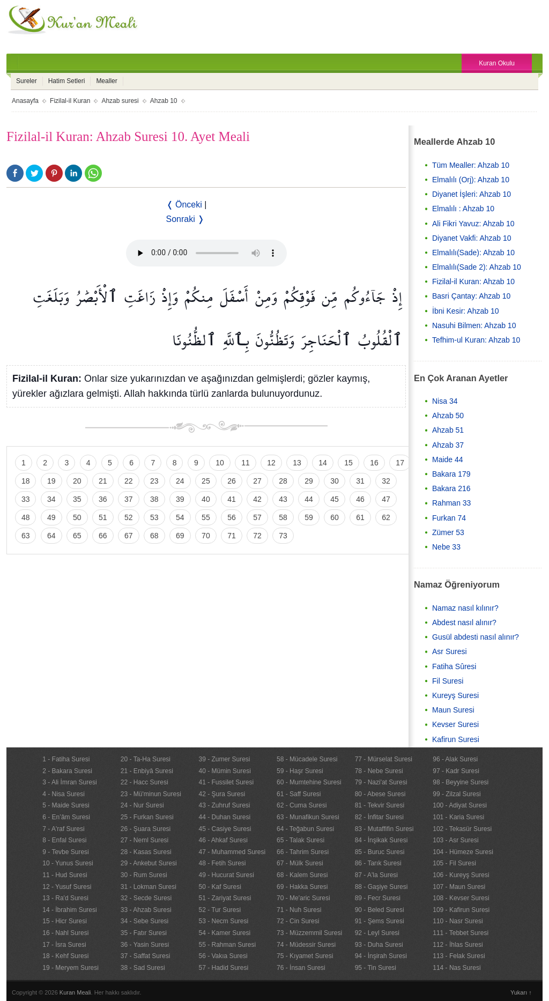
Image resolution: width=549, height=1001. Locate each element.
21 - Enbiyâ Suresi (147, 771)
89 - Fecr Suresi (377, 898)
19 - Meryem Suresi (70, 968)
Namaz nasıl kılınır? (465, 608)
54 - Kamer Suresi (224, 933)
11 (245, 462)
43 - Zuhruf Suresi (224, 805)
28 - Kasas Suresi (146, 852)
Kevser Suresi (455, 724)
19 (51, 481)
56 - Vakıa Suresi (222, 956)
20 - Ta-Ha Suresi (145, 759)
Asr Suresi (449, 651)
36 (103, 499)
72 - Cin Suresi (298, 921)
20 (77, 481)
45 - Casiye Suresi (224, 829)
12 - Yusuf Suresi (66, 887)
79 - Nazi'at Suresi (381, 782)
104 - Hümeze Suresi (463, 852)
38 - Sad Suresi (143, 968)
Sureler (26, 81)
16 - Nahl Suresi (65, 933)
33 (25, 499)
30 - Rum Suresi (144, 875)
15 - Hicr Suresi (64, 921)
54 (180, 517)
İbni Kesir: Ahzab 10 (465, 311)
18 (25, 481)
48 (25, 517)
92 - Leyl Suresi (377, 933)
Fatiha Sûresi (454, 666)
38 (154, 499)
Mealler (106, 81)
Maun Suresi (453, 710)
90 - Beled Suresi (379, 910)
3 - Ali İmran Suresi (69, 782)
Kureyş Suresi (455, 695)
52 (128, 517)
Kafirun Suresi (455, 739)
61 (360, 517)
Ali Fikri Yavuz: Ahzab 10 (473, 223)
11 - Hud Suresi (64, 875)
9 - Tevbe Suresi (65, 852)
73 (283, 535)
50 (77, 517)
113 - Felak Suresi (459, 956)
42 (257, 499)
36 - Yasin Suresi (145, 944)
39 (180, 499)
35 (77, 499)
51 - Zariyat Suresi (224, 898)
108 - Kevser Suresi (461, 898)
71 (231, 535)
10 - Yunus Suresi (67, 863)
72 (257, 535)
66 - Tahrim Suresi (303, 852)
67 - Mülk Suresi (300, 863)
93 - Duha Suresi (379, 944)
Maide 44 (447, 459)
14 (322, 462)
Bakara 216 (451, 488)
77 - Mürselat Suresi (383, 759)
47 (386, 499)
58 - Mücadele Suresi (307, 759)
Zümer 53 (448, 532)
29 (309, 481)
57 (257, 517)
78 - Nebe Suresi (379, 771)
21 (103, 481)
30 (334, 481)
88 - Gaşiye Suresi (381, 887)
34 (51, 499)
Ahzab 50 (448, 415)
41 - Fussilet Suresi (226, 782)
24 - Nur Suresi (142, 805)
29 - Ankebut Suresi (149, 863)
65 (77, 535)
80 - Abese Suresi (380, 794)
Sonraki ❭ (185, 219)
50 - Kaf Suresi (219, 887)
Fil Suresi (447, 681)
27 (257, 481)
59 (309, 517)
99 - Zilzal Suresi (456, 794)
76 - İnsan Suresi (301, 968)
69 (180, 535)
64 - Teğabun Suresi (305, 829)
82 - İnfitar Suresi (379, 817)
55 (206, 517)
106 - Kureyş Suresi (461, 875)
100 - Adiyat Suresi (460, 805)
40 (206, 499)
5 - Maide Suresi (65, 805)
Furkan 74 (449, 518)
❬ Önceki (184, 204)
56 (231, 517)
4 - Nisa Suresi (63, 794)
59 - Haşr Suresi (300, 771)
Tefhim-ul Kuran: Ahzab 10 (476, 340)
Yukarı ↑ (521, 992)
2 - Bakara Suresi (67, 771)
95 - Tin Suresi (375, 968)
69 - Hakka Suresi (302, 887)
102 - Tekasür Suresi (462, 829)
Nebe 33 (446, 547)
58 (283, 517)
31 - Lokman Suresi (148, 887)
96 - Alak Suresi (455, 759)
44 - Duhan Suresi (224, 817)
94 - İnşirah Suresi (381, 956)
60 (334, 517)
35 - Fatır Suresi (144, 933)
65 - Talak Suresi (300, 840)
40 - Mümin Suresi (224, 771)
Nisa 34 (444, 401)
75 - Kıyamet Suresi (305, 956)
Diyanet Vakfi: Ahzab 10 (471, 238)
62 (386, 517)
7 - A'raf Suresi (63, 829)
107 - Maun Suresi (459, 887)
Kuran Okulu (497, 63)
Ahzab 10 (163, 101)
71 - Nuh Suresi (299, 910)
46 (360, 499)
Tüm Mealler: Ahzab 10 (470, 165)
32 (386, 481)
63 (25, 535)
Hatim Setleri (66, 81)
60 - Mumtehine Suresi (309, 782)
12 (271, 462)
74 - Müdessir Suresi (306, 944)
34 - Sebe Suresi (144, 921)
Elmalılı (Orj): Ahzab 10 (470, 179)
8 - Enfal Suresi (64, 840)
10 (220, 462)
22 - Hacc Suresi (144, 782)
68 (154, 535)
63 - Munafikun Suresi (308, 817)
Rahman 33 (451, 503)
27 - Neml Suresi (144, 840)
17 (400, 462)
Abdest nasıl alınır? (464, 622)
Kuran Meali (75, 992)
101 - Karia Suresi (458, 817)
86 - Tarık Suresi (378, 863)
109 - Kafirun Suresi (461, 910)
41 (231, 499)
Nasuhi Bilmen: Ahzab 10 (474, 325)
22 (128, 481)
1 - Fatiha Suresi (66, 759)
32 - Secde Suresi (146, 898)
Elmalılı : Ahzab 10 (463, 208)
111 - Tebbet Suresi (460, 933)
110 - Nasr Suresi (458, 921)
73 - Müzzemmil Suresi (309, 933)
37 (128, 499)
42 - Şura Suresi (221, 794)
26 (231, 481)
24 (180, 481)
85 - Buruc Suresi (380, 852)
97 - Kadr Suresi (456, 771)
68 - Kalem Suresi (302, 875)
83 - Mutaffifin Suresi (384, 829)
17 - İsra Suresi (64, 944)
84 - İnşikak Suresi (381, 840)
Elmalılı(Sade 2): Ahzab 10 (476, 267)
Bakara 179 (451, 474)
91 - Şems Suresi (379, 921)
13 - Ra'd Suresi (65, 898)
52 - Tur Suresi (219, 910)
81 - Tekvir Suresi (379, 805)
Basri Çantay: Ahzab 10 (471, 296)
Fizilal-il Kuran (70, 101)
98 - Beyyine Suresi (460, 782)
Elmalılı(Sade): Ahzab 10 (473, 252)
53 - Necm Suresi (223, 921)
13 (297, 462)
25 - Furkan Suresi (147, 817)
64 (51, 535)
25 (206, 481)
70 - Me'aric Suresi (303, 898)
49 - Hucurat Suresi (226, 875)
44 (309, 499)
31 (360, 481)
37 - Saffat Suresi (145, 956)
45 (334, 499)
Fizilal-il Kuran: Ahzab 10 (473, 281)
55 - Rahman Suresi (227, 944)
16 (374, 462)
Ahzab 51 (448, 430)
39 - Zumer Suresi (224, 759)
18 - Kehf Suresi (65, 956)
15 (348, 462)
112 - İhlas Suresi (458, 944)
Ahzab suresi (119, 101)
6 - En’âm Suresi (66, 817)
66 (103, 535)
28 (283, 481)
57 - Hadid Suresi (223, 968)
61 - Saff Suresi (299, 794)
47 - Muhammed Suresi (231, 852)
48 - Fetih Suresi (222, 863)
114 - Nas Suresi (456, 968)
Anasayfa (25, 101)
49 (51, 517)
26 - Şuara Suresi (145, 829)
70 (206, 535)
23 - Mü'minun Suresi (151, 794)
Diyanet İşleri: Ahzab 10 (471, 194)
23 (154, 481)
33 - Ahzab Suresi (146, 910)
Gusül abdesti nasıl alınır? (475, 637)
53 (154, 517)
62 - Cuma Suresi (302, 805)
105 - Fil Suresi (454, 863)
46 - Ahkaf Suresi (222, 840)
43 (283, 499)
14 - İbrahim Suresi (69, 910)
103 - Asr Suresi (455, 840)
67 (128, 535)
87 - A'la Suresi (376, 875)
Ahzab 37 (448, 445)
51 (103, 517)
